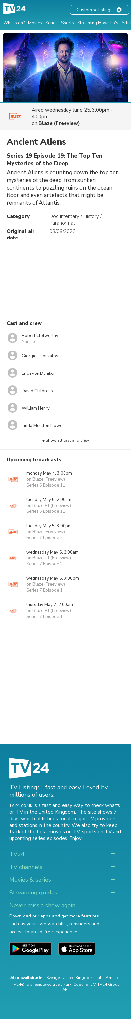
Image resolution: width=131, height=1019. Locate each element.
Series (51, 23)
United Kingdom (78, 977)
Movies (35, 23)
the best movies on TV (54, 831)
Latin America (108, 977)
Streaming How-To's (97, 23)
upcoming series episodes (38, 838)
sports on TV (97, 831)
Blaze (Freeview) (59, 123)
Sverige (53, 977)
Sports (67, 23)
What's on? (14, 23)
